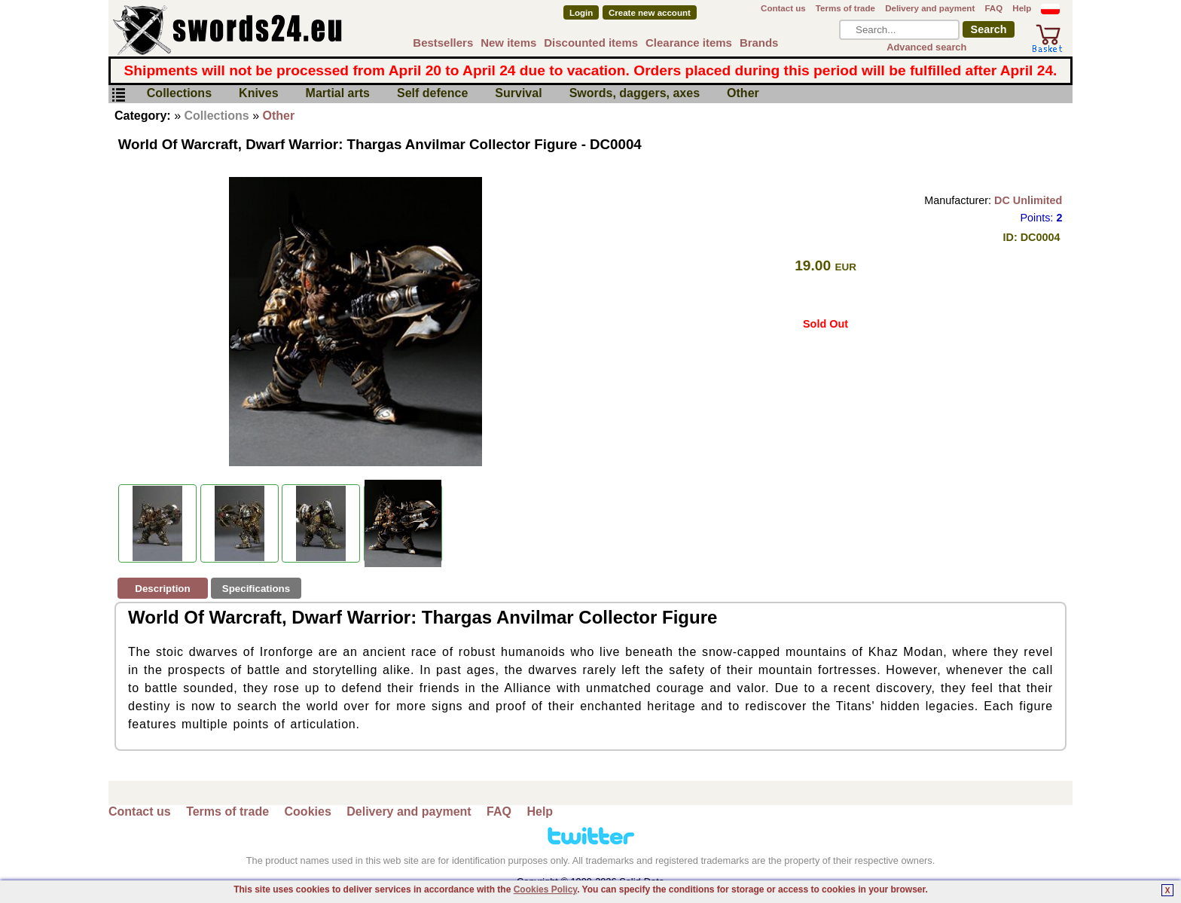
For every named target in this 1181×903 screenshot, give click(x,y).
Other (743, 93)
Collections (179, 93)
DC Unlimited (1028, 200)
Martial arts (338, 93)
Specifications (256, 588)
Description (162, 588)
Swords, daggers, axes (634, 93)
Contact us (783, 8)
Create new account (650, 12)
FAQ (993, 8)
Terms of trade (845, 8)
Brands (759, 42)
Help (1021, 8)
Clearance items (688, 42)
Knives (258, 93)
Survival (518, 93)
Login (581, 12)
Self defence (432, 93)
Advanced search (926, 47)
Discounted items (591, 42)
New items (508, 42)
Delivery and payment (930, 8)
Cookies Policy (545, 889)
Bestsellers (443, 42)
